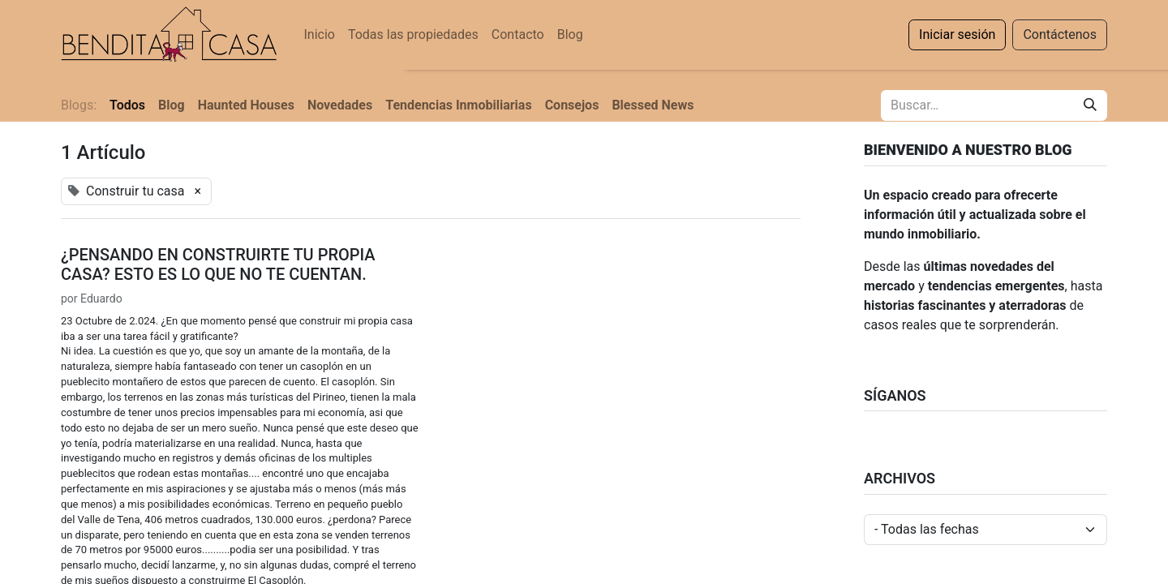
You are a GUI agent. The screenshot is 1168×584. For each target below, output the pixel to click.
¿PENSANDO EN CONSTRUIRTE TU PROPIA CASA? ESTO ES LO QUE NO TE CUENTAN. (218, 264)
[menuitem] (319, 35)
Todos (127, 105)
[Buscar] (1090, 105)
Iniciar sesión (957, 34)
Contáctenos (1060, 34)
